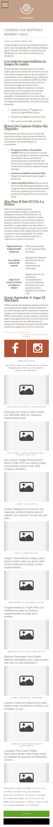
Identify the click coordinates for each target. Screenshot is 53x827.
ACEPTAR (26, 813)
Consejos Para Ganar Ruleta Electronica (27, 745)
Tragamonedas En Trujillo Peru (27, 602)
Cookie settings (26, 821)
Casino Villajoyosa (26, 504)
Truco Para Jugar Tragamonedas (34, 334)
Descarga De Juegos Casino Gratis (26, 407)
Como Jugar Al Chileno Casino (18, 332)
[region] (26, 804)
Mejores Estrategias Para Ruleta (26, 651)
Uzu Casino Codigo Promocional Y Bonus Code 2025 (26, 454)
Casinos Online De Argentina (26, 697)
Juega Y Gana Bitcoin (26, 553)
